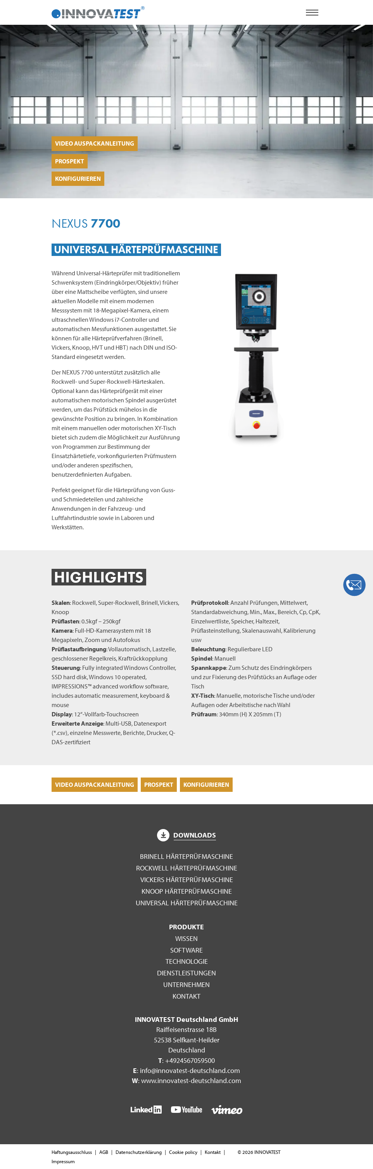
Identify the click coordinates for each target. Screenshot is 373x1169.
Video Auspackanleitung (94, 143)
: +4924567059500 (186, 1060)
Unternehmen (186, 984)
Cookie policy (183, 1152)
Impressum (63, 1161)
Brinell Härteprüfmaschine (186, 856)
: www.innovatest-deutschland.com (186, 1080)
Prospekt (69, 161)
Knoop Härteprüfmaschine (187, 891)
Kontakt (186, 996)
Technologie (187, 961)
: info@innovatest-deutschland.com (186, 1070)
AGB (103, 1152)
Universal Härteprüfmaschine (187, 902)
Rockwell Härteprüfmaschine (186, 867)
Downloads (186, 835)
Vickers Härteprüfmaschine (186, 879)
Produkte (186, 926)
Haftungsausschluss (72, 1152)
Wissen (186, 938)
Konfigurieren (78, 178)
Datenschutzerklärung (139, 1152)
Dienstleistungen (186, 972)
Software (186, 950)
